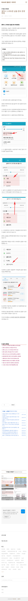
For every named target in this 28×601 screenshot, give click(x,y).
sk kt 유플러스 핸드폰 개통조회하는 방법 (9, 422)
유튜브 (18, 553)
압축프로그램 (12, 562)
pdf (23, 558)
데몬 (8, 565)
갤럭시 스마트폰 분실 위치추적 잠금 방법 (9, 435)
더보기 (2, 571)
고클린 (19, 549)
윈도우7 (13, 565)
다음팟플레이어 (16, 556)
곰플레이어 (12, 553)
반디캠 (3, 565)
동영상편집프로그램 (12, 551)
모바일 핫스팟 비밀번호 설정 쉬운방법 (9, 432)
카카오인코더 (5, 558)
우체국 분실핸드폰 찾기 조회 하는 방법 (9, 433)
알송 (11, 558)
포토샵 (24, 551)
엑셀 (22, 567)
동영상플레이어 (20, 562)
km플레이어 (17, 558)
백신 (10, 569)
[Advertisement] (14, 332)
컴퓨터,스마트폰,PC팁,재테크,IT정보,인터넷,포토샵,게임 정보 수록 (10, 513)
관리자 (19, 599)
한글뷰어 (9, 556)
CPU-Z (3, 560)
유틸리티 (17, 560)
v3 (17, 565)
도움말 (23, 553)
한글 (19, 569)
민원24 (13, 567)
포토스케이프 (23, 565)
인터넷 (3, 549)
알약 (3, 567)
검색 (25, 580)
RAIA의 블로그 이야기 (8, 2)
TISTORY (14, 599)
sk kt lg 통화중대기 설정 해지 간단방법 (9, 430)
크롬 (18, 567)
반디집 (3, 556)
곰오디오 (13, 549)
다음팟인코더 (10, 560)
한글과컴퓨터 (5, 553)
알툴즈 (7, 567)
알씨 (23, 560)
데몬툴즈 (4, 551)
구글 (20, 551)
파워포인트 (4, 569)
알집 (8, 549)
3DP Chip (4, 562)
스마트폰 (7, 411)
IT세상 (4, 411)
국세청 (14, 569)
